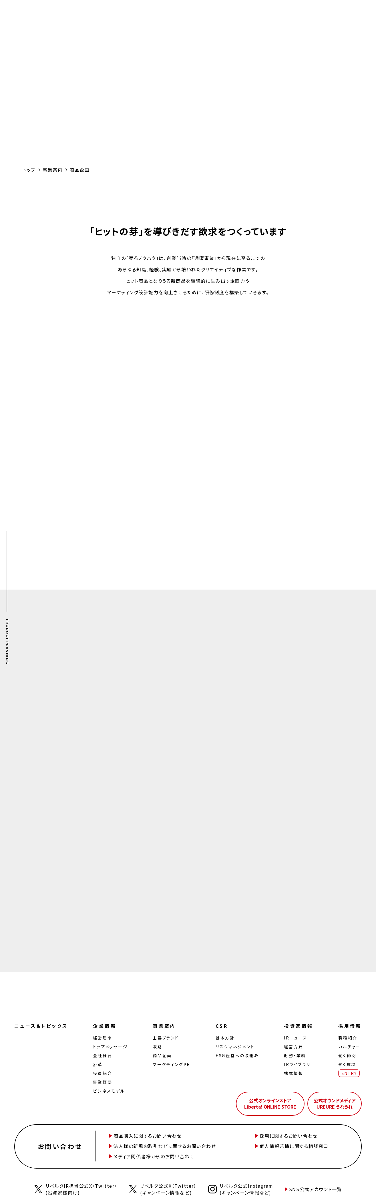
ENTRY (349, 1073)
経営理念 (102, 1038)
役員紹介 (102, 1073)
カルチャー (349, 1046)
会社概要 (102, 1055)
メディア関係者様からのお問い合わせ (154, 1156)
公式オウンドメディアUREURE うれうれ (335, 1103)
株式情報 (293, 1073)
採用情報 (350, 1025)
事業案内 (53, 169)
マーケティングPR (171, 1064)
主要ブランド (166, 1038)
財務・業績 (295, 1055)
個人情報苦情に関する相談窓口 (294, 1146)
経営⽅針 (293, 1046)
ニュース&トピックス (41, 1025)
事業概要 (102, 1082)
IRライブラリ (297, 1064)
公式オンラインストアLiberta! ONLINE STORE (270, 1103)
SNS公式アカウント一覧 (315, 1189)
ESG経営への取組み (237, 1055)
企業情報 (104, 1025)
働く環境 (347, 1064)
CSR (222, 1025)
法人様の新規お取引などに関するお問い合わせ (165, 1146)
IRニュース (295, 1038)
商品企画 (162, 1055)
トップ (29, 169)
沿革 (98, 1064)
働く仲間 (347, 1055)
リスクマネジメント (235, 1046)
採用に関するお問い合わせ (289, 1135)
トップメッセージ (110, 1046)
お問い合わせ (60, 1146)
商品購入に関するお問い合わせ (148, 1135)
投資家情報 (298, 1025)
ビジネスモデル (109, 1091)
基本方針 (225, 1038)
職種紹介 (347, 1038)
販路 (157, 1046)
